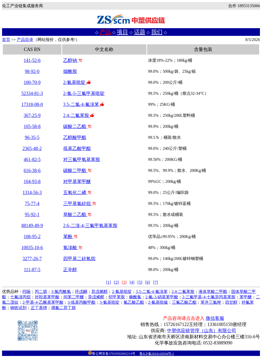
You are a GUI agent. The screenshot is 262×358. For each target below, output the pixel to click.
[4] (132, 282)
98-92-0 (32, 71)
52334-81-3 (32, 93)
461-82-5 (32, 159)
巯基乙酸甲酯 (77, 148)
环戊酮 (81, 291)
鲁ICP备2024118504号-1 (156, 353)
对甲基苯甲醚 (77, 181)
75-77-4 (32, 203)
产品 (105, 32)
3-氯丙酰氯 (61, 291)
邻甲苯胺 (116, 297)
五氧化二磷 (77, 192)
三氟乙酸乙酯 (184, 302)
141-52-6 (32, 60)
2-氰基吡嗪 (158, 302)
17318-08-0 (32, 104)
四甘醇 (231, 302)
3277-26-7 (32, 258)
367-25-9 (32, 115)
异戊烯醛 (96, 297)
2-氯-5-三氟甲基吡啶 (84, 93)
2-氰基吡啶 (77, 82)
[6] (147, 282)
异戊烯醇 (99, 291)
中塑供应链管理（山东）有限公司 (201, 330)
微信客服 (215, 318)
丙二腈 (41, 291)
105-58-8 (32, 126)
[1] (108, 282)
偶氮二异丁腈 (63, 308)
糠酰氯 (135, 297)
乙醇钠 (72, 60)
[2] (116, 282)
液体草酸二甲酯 (213, 291)
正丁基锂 (39, 308)
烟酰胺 (70, 71)
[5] (139, 282)
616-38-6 (32, 170)
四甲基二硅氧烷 (79, 258)
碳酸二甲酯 (77, 170)
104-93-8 (32, 181)
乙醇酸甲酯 (74, 137)
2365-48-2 (32, 148)
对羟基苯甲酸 (47, 297)
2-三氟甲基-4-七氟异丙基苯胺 (208, 297)
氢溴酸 (72, 247)
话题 (139, 32)
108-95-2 (32, 236)
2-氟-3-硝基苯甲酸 (161, 297)
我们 (156, 32)
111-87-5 (32, 269)
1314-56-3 (32, 192)
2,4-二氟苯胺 (78, 115)
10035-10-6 (32, 247)
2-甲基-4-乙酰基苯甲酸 (43, 302)
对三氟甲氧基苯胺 (81, 159)
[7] (155, 282)
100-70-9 (32, 82)
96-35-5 (32, 137)
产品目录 (25, 39)
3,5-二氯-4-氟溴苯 (83, 104)
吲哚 (27, 291)
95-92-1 (32, 214)
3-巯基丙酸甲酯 (81, 302)
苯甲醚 (245, 297)
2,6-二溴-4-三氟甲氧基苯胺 (90, 225)
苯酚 (70, 236)
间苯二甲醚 (73, 297)
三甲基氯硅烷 (79, 203)
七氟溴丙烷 (20, 297)
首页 (6, 39)
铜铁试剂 (18, 308)
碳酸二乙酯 (77, 126)
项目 (122, 32)
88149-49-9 (32, 225)
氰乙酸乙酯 (134, 302)
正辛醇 (70, 269)
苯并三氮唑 (211, 302)
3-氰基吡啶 (109, 302)
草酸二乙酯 (77, 214)
